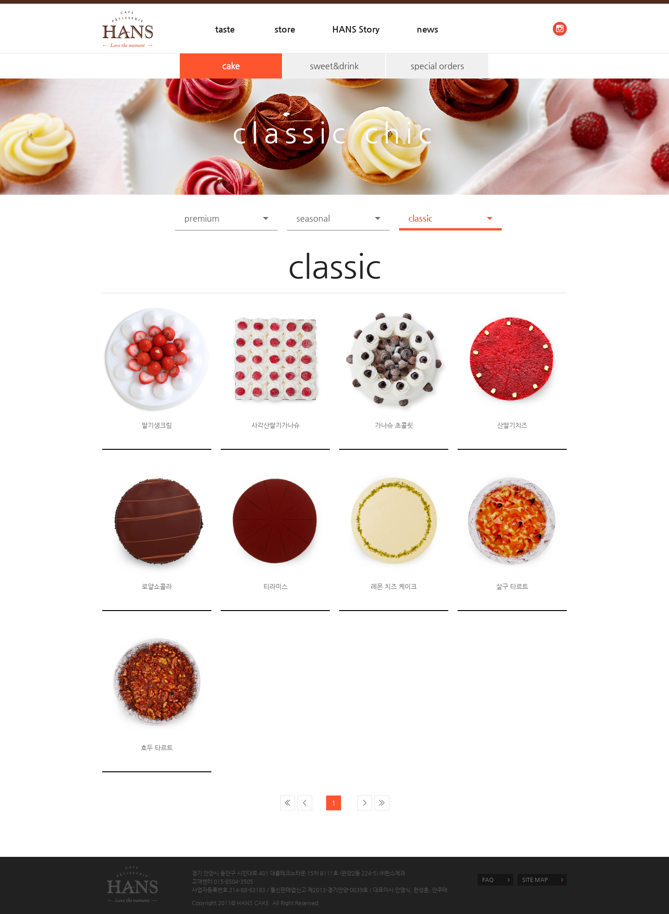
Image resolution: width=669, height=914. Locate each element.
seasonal (313, 218)
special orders (437, 66)
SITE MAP (535, 879)
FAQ (487, 879)
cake (231, 66)
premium (201, 218)
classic (420, 218)
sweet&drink (334, 66)
